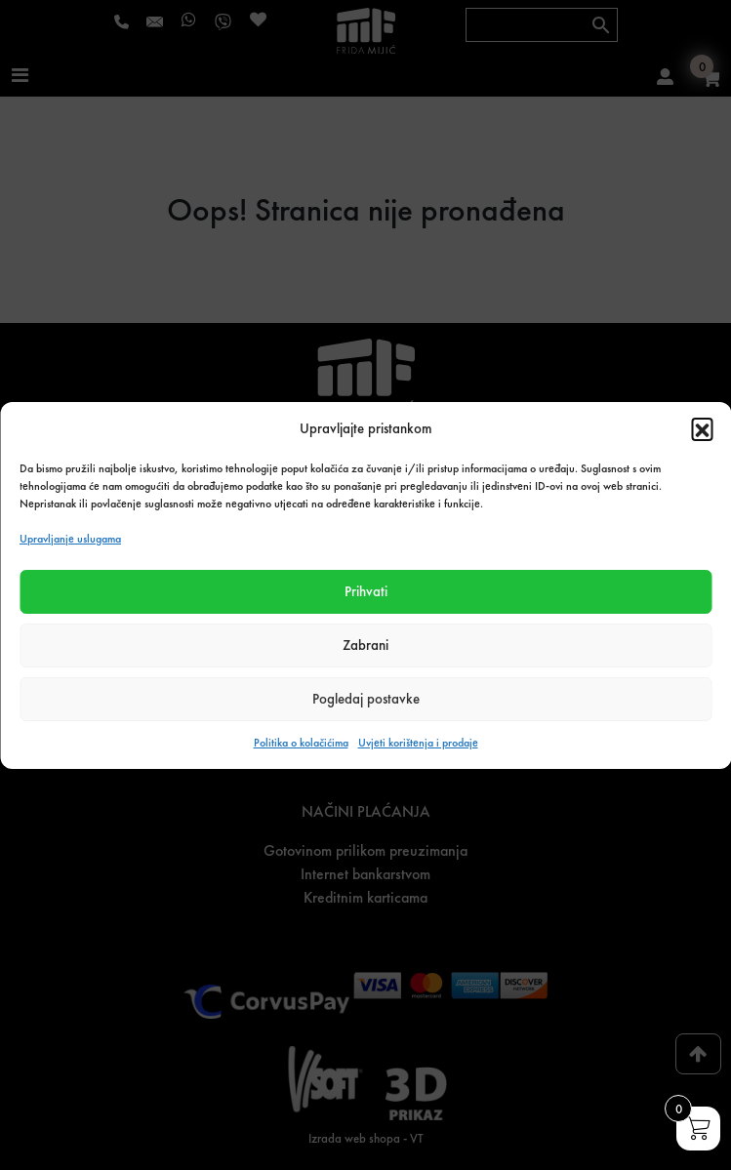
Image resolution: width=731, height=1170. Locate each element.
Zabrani (365, 645)
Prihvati (366, 591)
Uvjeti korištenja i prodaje (418, 742)
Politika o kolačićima (301, 742)
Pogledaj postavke (366, 698)
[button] (701, 428)
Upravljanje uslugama (70, 538)
